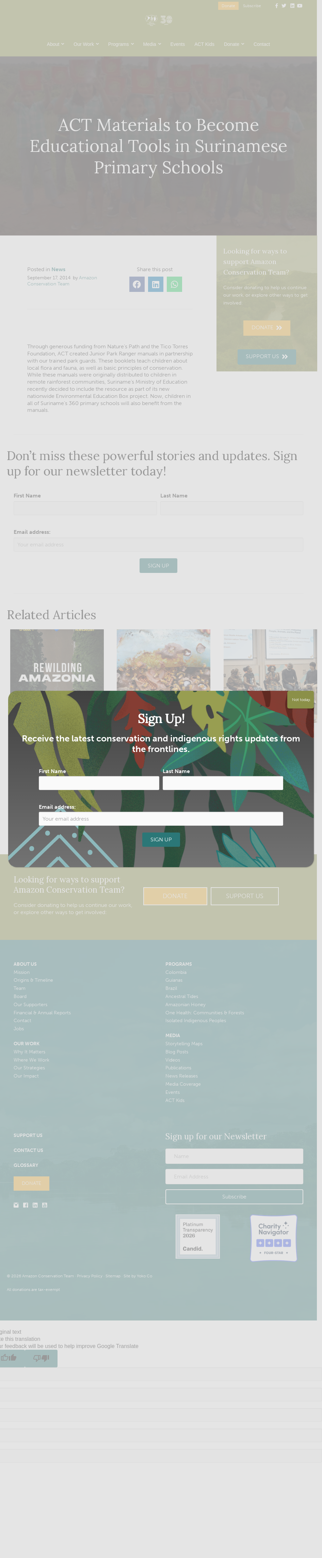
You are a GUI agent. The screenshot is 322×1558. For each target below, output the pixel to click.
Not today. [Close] (300, 699)
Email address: (57, 807)
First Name (52, 771)
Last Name (176, 771)
